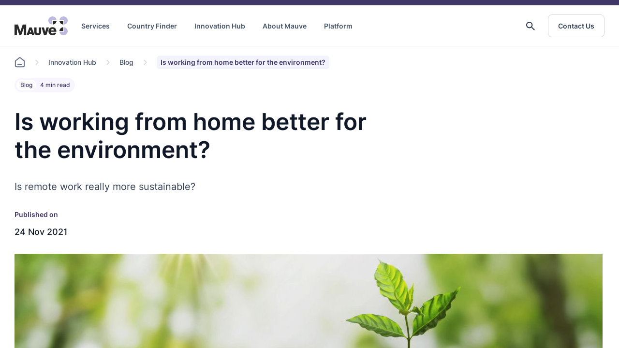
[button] (530, 26)
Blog (126, 62)
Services (95, 26)
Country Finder (152, 26)
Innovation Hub (219, 26)
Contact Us (576, 26)
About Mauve (285, 26)
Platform (338, 26)
